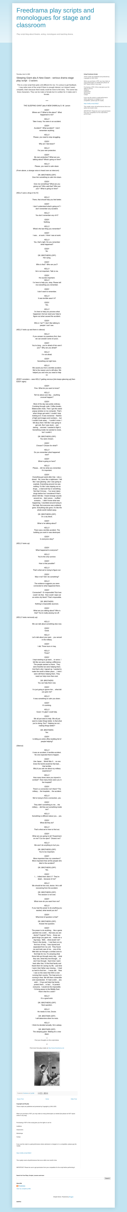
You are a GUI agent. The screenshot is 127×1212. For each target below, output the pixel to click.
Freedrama (22, 1186)
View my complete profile (23, 1188)
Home (47, 1099)
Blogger (71, 1197)
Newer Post (20, 1099)
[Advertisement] (63, 54)
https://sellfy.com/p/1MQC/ (23, 1153)
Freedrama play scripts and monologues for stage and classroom (55, 18)
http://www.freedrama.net (56, 1048)
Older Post (74, 1099)
